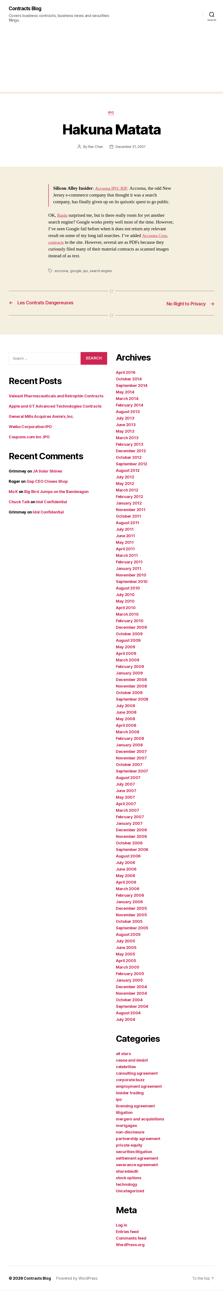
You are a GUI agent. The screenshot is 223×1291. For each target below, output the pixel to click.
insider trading (130, 1093)
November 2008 (131, 686)
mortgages (126, 1126)
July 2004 (125, 1020)
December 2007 (131, 752)
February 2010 (130, 621)
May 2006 (125, 876)
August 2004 (128, 1013)
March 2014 (127, 399)
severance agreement (137, 1165)
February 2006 (130, 895)
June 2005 (126, 948)
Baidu (62, 216)
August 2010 (128, 588)
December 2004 (131, 987)
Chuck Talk (19, 502)
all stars (123, 1054)
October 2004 (129, 1000)
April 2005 (126, 961)
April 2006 (126, 882)
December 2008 (131, 680)
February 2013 (129, 444)
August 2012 (128, 471)
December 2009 (131, 627)
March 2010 (127, 614)
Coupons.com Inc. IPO (29, 437)
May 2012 (125, 484)
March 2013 (127, 438)
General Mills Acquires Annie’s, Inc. (41, 417)
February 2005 (130, 974)
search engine (101, 271)
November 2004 (131, 993)
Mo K (13, 492)
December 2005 (131, 908)
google (75, 271)
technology (126, 1185)
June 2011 (125, 536)
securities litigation (134, 1152)
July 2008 (125, 706)
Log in (121, 1225)
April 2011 (125, 549)
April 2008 (126, 725)
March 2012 (127, 490)
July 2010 (125, 595)
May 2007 (125, 797)
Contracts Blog (26, 8)
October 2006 (129, 843)
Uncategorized (130, 1191)
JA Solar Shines (47, 471)
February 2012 (129, 497)
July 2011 (125, 529)
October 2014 (129, 379)
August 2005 (128, 935)
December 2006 (131, 830)
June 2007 (126, 791)
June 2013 (126, 425)
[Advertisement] (111, 61)
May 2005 (125, 954)
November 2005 (131, 915)
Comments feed (131, 1238)
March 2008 (127, 732)
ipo (111, 113)
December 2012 (131, 451)
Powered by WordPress (78, 1278)
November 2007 (131, 758)
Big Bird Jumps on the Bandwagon (56, 492)
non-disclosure (130, 1132)
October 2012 (129, 458)
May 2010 (125, 601)
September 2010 (132, 582)
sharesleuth (127, 1171)
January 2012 (129, 503)
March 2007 (127, 810)
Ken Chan (94, 147)
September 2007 (132, 771)
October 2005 (129, 922)
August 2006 (128, 856)
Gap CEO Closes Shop (47, 481)
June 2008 (126, 712)
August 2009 (128, 641)
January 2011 (128, 569)
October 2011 (128, 516)
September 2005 (132, 928)
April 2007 (126, 804)
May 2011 (125, 542)
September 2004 (132, 1007)
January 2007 (129, 824)
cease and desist (132, 1060)
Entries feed (127, 1232)
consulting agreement (137, 1073)
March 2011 (127, 556)
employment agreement (139, 1086)
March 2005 (127, 967)
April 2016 (125, 373)
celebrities (126, 1067)
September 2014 (131, 386)
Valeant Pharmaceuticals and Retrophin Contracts (56, 396)
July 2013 (125, 418)
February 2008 (130, 739)
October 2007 (129, 765)
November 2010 (131, 575)
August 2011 (127, 523)
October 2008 (129, 693)
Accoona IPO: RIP (112, 189)
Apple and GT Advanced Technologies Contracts (55, 406)
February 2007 (130, 817)
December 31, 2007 (131, 147)
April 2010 (125, 608)
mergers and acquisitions (140, 1119)
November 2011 (130, 510)
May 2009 (125, 647)
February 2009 (130, 667)
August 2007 (128, 778)
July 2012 (125, 477)
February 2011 (129, 562)
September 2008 (132, 699)
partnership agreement (138, 1139)
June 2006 (126, 869)
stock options (128, 1178)
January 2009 (129, 673)
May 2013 (125, 431)
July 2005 (125, 941)
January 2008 (129, 745)
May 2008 (125, 719)
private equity (129, 1145)
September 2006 (132, 850)
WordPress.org (130, 1245)
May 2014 (125, 392)
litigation (124, 1113)
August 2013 (128, 412)
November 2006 (131, 837)
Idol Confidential (51, 502)
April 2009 (126, 654)
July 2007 (125, 784)
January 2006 (129, 902)
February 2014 (129, 405)
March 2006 (127, 889)
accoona (61, 271)
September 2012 (131, 464)
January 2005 (129, 980)
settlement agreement (137, 1158)
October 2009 (129, 634)
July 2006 (125, 863)
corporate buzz (130, 1080)
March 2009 (127, 660)
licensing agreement (135, 1106)
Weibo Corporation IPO (30, 427)
